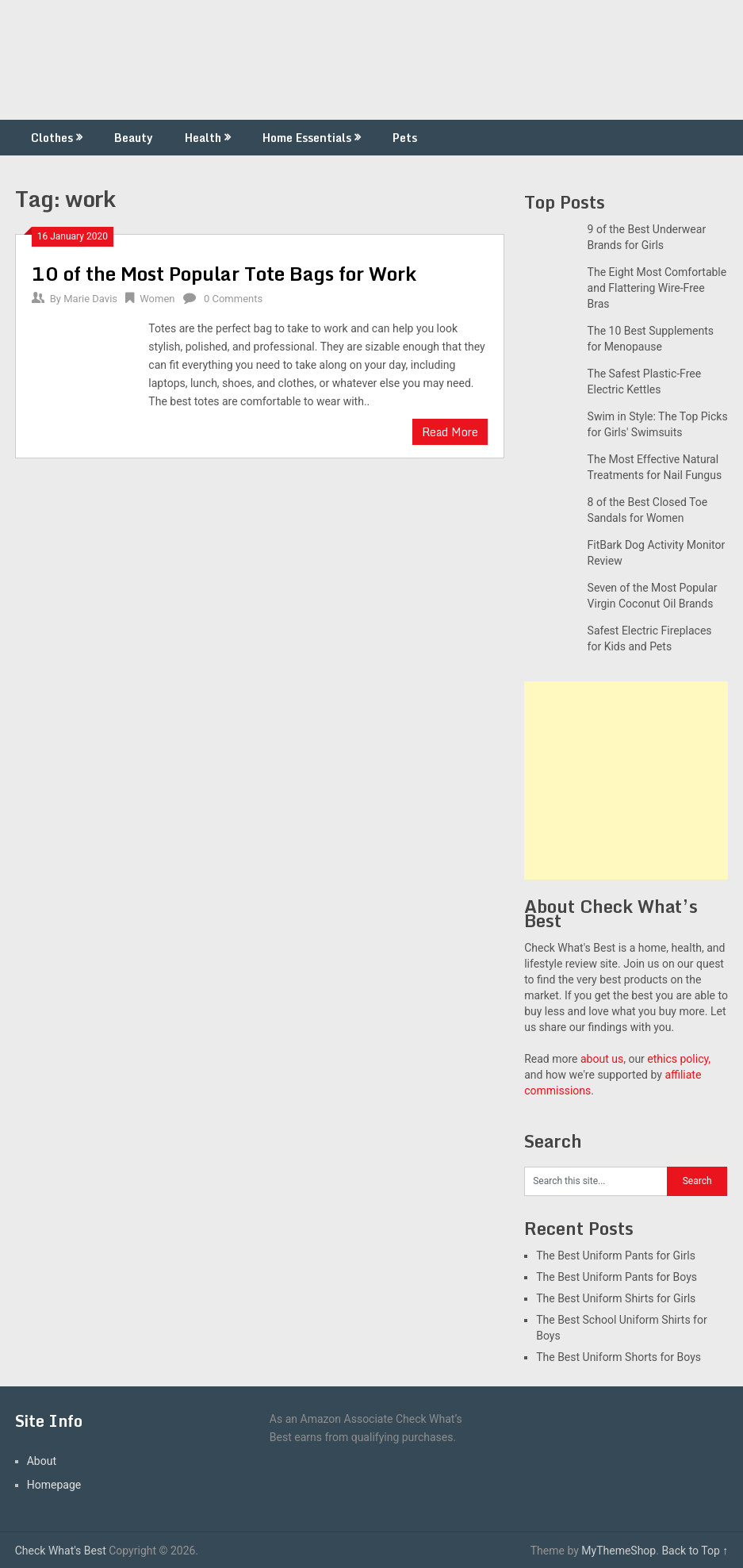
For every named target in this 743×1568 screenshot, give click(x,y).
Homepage (54, 1484)
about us (601, 1058)
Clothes (52, 137)
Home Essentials (306, 137)
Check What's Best (60, 1550)
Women (157, 299)
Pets (405, 137)
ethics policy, (678, 1058)
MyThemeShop (618, 1550)
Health (203, 137)
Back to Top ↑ (694, 1550)
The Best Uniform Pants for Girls (615, 1255)
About (41, 1461)
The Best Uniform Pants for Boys (616, 1277)
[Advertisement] (626, 780)
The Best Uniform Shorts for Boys (618, 1357)
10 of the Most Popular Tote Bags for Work (224, 273)
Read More (450, 432)
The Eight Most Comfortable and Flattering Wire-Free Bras (657, 288)
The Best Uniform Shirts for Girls (615, 1298)
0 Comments (233, 299)
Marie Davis (90, 299)
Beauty (133, 137)
